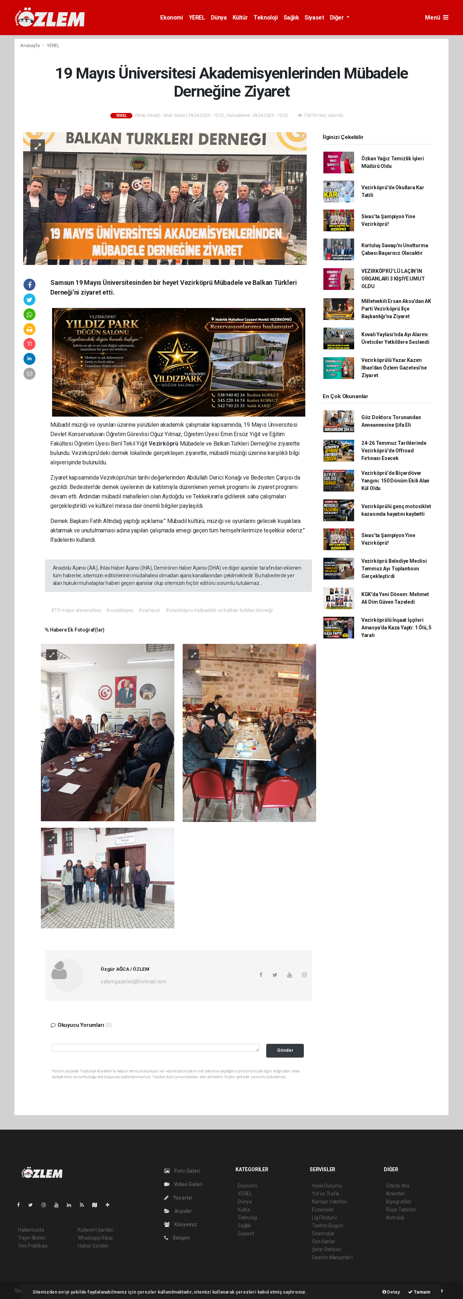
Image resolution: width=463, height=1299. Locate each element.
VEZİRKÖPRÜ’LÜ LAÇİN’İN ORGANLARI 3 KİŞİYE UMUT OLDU (393, 278)
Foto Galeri (182, 1171)
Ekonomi (171, 17)
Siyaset (314, 17)
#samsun (149, 610)
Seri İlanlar (323, 1241)
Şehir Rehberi (326, 1249)
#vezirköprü (119, 610)
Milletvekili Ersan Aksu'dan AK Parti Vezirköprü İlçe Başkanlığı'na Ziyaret (396, 308)
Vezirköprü (164, 443)
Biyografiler (399, 1202)
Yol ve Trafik (325, 1194)
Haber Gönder (93, 1246)
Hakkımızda (31, 1230)
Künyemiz (180, 1224)
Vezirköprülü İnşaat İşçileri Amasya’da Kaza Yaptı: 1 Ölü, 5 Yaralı (396, 627)
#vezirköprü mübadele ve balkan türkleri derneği (219, 610)
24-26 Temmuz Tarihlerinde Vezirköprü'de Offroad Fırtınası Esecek (393, 450)
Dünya (219, 17)
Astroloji (395, 1217)
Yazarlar (178, 1198)
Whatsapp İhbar (95, 1238)
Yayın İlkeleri (32, 1238)
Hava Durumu (327, 1186)
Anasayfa (30, 45)
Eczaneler (323, 1209)
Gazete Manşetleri (332, 1257)
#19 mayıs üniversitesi (76, 610)
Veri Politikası (32, 1246)
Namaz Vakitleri (329, 1202)
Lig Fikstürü (324, 1217)
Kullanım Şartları (96, 1230)
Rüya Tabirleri (401, 1209)
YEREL (197, 17)
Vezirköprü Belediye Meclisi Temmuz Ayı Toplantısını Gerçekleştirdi (394, 568)
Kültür (240, 17)
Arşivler (178, 1211)
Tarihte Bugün (327, 1225)
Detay (391, 1292)
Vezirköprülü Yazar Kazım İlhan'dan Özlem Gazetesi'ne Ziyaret (394, 367)
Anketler (395, 1194)
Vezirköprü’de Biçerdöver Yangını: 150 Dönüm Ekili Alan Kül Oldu (395, 480)
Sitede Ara (397, 1186)
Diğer (337, 17)
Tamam (419, 1292)
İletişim (177, 1238)
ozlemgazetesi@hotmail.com (133, 981)
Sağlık (291, 17)
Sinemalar (323, 1233)
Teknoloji (265, 17)
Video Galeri (183, 1184)
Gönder (285, 1050)
